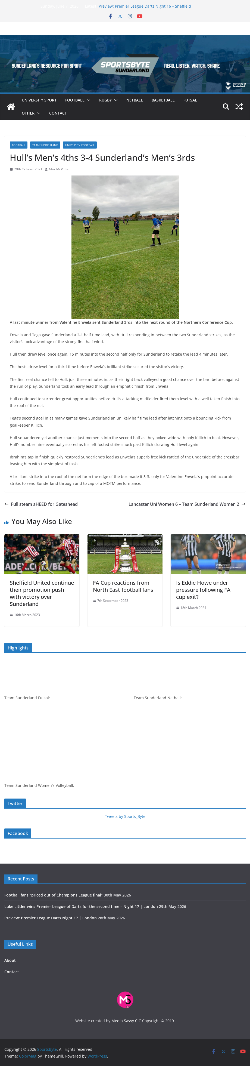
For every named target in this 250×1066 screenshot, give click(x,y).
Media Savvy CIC (126, 1020)
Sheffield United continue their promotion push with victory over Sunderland (42, 593)
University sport (39, 100)
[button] (87, 100)
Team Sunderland (45, 145)
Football (75, 100)
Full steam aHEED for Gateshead (41, 504)
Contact (58, 113)
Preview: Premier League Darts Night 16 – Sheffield (145, 6)
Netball (134, 100)
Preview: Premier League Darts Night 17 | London (50, 917)
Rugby (105, 100)
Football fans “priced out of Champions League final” (53, 895)
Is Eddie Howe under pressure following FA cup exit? (203, 589)
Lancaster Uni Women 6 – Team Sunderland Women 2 (187, 504)
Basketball (163, 100)
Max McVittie (58, 169)
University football (80, 145)
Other (28, 113)
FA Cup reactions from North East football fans (123, 586)
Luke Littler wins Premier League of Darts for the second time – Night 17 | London (81, 906)
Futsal (190, 100)
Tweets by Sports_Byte (125, 816)
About (10, 960)
